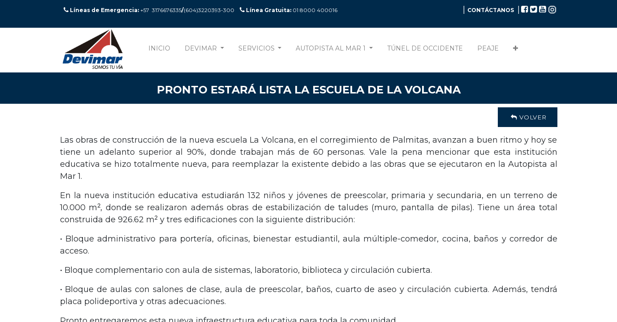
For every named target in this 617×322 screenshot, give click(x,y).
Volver (527, 117)
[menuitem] (159, 50)
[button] (515, 50)
